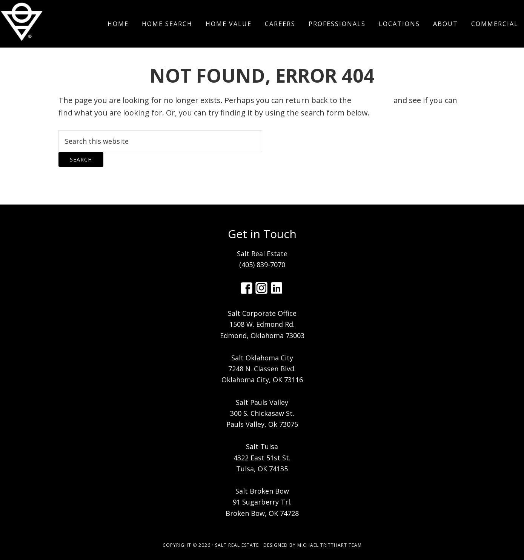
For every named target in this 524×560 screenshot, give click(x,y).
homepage (372, 100)
